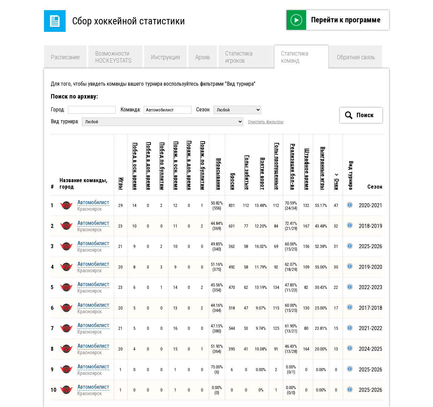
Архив (202, 57)
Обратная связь (356, 57)
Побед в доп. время (148, 166)
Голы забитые (247, 172)
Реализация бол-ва (293, 167)
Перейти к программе (334, 20)
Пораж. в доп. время (189, 165)
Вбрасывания (218, 174)
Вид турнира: (148, 121)
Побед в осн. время (135, 166)
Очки (337, 184)
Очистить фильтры (265, 121)
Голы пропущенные (277, 166)
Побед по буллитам (162, 166)
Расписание (65, 57)
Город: (84, 109)
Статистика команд (294, 57)
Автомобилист (93, 202)
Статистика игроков (238, 57)
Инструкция (165, 57)
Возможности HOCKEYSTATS (113, 57)
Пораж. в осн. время (176, 165)
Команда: (156, 109)
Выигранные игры (323, 168)
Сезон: (228, 109)
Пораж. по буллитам (203, 165)
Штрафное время (307, 169)
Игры (121, 183)
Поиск (359, 115)
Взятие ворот (262, 173)
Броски (233, 181)
